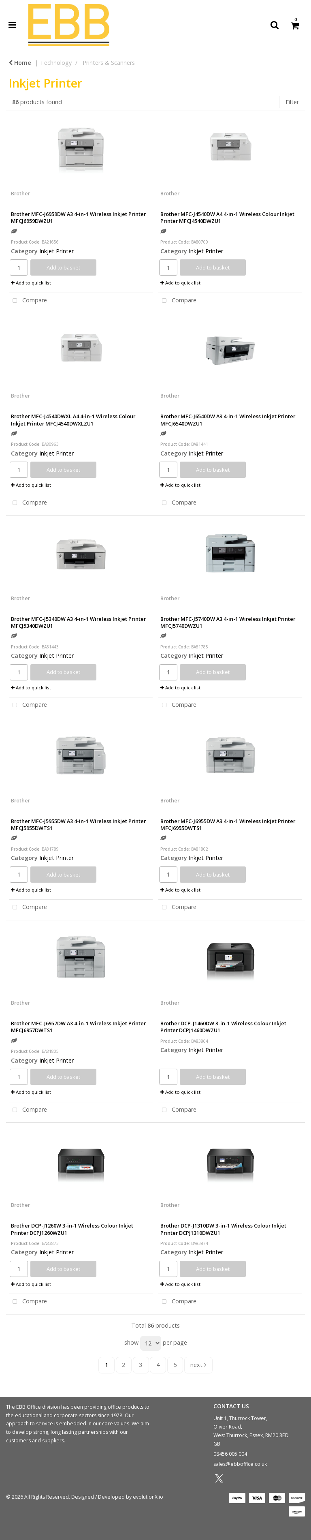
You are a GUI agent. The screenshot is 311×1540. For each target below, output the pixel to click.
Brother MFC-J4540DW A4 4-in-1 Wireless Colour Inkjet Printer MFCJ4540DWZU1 (227, 217)
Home (20, 62)
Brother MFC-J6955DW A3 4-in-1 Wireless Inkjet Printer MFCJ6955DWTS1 (227, 824)
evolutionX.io (148, 1496)
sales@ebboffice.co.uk (240, 1464)
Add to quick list (31, 283)
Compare (28, 301)
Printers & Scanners (109, 62)
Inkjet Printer (56, 251)
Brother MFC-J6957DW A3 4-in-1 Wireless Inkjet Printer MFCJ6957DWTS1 (78, 1027)
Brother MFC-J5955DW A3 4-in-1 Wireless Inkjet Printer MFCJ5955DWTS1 (78, 824)
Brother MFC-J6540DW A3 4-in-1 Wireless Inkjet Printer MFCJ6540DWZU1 (227, 420)
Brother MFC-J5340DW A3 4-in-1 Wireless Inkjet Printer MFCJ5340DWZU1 (78, 622)
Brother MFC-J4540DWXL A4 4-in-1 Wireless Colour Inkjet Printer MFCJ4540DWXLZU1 (73, 420)
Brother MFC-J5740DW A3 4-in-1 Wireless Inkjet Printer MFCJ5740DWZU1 (227, 622)
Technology (56, 62)
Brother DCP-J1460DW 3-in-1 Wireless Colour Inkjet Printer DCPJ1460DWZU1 (223, 1027)
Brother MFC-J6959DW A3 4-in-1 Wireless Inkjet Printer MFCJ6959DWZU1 (78, 217)
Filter (292, 102)
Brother (20, 193)
